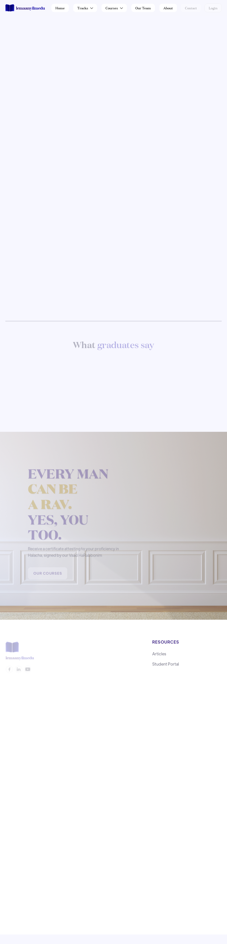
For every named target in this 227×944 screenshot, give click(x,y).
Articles (159, 654)
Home (60, 7)
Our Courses (48, 574)
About (168, 7)
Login (213, 7)
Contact (191, 7)
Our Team (143, 7)
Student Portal (165, 665)
